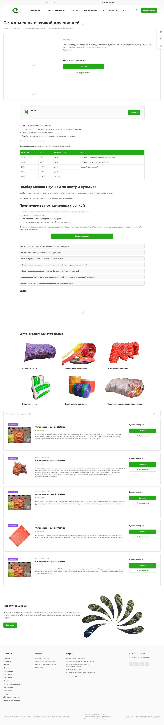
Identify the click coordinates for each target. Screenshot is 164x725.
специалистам (86, 227)
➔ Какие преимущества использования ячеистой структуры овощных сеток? (53, 265)
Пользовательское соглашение (94, 719)
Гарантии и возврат (12, 700)
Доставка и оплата (11, 697)
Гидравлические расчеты (74, 670)
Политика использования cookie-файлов (97, 717)
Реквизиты (8, 690)
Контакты (10, 625)
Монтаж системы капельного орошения (80, 661)
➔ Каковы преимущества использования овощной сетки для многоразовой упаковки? (57, 277)
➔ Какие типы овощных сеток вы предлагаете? (40, 252)
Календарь (8, 671)
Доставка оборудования (74, 676)
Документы (8, 687)
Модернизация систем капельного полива (80, 673)
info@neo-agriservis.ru (140, 658)
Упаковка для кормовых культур (46, 664)
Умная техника (40, 667)
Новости (7, 668)
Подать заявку (149, 10)
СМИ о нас (7, 677)
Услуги (69, 654)
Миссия (6, 658)
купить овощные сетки (34, 227)
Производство (9, 681)
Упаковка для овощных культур (45, 661)
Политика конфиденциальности (95, 715)
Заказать (83, 66)
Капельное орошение (42, 658)
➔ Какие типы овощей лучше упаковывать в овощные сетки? (47, 283)
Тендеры (7, 694)
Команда (7, 661)
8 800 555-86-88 (110, 2)
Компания (7, 654)
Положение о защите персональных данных (143, 717)
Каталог (38, 654)
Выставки (7, 674)
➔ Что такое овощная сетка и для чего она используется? (44, 246)
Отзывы (6, 665)
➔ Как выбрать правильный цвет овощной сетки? (41, 259)
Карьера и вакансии (12, 684)
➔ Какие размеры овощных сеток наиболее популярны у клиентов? (49, 271)
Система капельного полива (75, 658)
